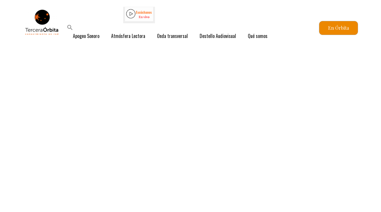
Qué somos (258, 35)
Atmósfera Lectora (128, 35)
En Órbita (338, 28)
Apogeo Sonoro (86, 35)
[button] (70, 28)
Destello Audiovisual (218, 35)
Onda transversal (172, 35)
